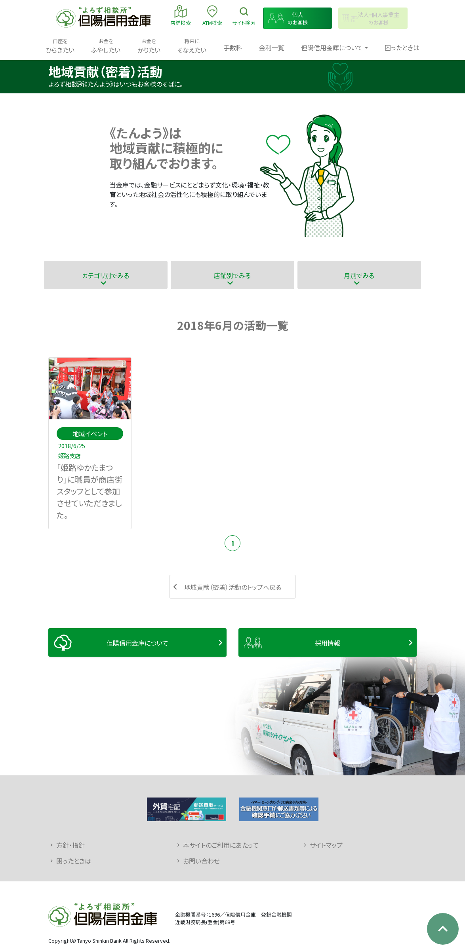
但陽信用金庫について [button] (332, 47)
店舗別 (232, 275)
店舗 (180, 15)
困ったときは (402, 47)
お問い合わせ (201, 861)
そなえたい (191, 45)
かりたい (148, 45)
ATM (212, 15)
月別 (359, 275)
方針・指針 (70, 845)
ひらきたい (60, 45)
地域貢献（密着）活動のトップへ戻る (232, 587)
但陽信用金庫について (137, 643)
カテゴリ (105, 275)
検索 (243, 15)
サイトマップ (326, 845)
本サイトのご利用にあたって (221, 845)
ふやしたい (105, 45)
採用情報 (327, 643)
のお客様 (297, 18)
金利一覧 (271, 47)
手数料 (232, 47)
